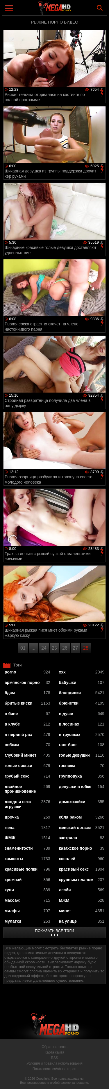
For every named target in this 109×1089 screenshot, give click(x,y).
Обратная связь (54, 1047)
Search (100, 8)
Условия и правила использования (54, 1063)
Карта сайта (54, 1052)
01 (23, 648)
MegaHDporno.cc (70, 10)
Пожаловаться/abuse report (54, 1069)
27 (75, 648)
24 (44, 648)
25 (54, 648)
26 (64, 648)
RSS (54, 1058)
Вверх (100, 1078)
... (33, 648)
